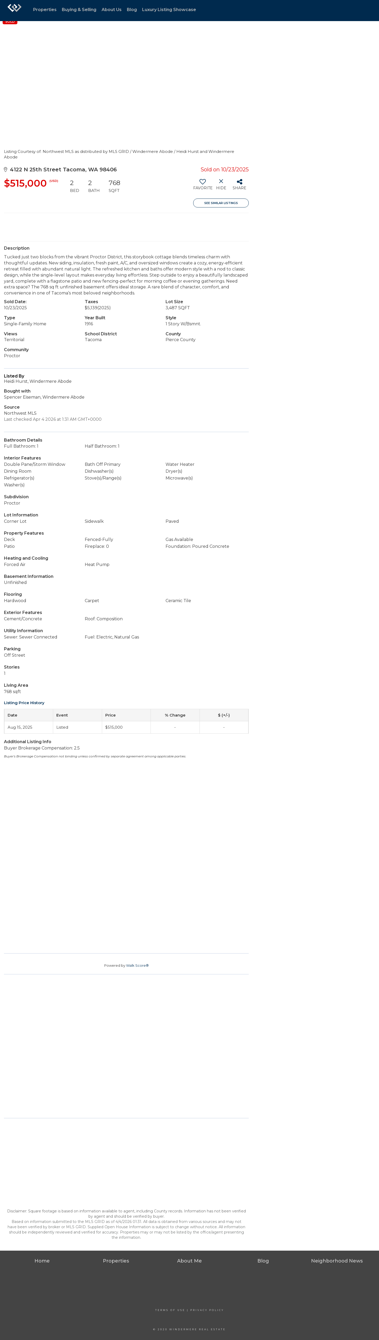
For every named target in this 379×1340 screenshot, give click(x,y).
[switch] (202, 186)
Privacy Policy (207, 1310)
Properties (45, 9)
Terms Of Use (170, 1310)
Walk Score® (137, 965)
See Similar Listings (221, 203)
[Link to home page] (14, 10)
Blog (132, 9)
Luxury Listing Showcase (169, 9)
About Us (112, 9)
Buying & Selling (79, 9)
